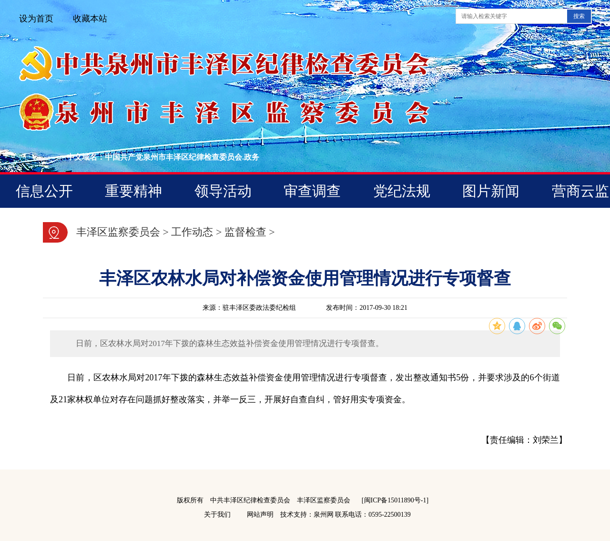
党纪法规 (401, 191)
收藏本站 (90, 18)
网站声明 (260, 514)
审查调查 (312, 191)
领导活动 (223, 191)
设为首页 (36, 18)
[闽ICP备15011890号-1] (395, 500)
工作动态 (192, 232)
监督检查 (245, 232)
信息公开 (44, 191)
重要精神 (133, 191)
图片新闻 (490, 191)
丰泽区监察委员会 (118, 232)
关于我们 (217, 514)
